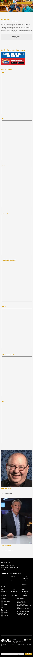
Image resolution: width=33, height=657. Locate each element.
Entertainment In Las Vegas (7, 565)
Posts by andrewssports (6, 493)
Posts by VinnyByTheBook (7, 550)
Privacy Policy (4, 645)
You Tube (2, 612)
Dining (12, 580)
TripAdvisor (2, 615)
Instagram (2, 610)
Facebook (2, 604)
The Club (3, 587)
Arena (12, 587)
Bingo (2, 589)
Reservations (4, 577)
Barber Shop (14, 595)
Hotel (2, 580)
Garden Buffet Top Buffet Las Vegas (9, 567)
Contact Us (24, 595)
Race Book (3, 595)
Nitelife (13, 589)
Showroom (13, 583)
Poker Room (14, 577)
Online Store (25, 580)
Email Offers (2, 601)
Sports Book (4, 570)
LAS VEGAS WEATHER (16, 626)
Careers (23, 589)
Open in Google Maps (22, 614)
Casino (2, 583)
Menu (25, 3)
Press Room (24, 587)
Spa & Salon (14, 591)
